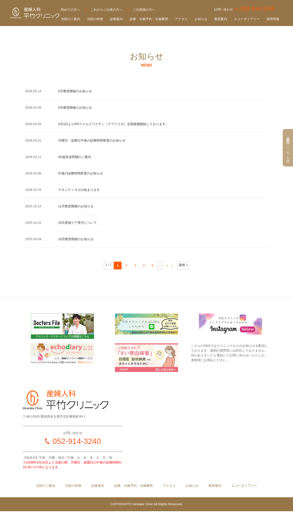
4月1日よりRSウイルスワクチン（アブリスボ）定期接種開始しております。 (113, 124)
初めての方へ (70, 9)
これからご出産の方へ (106, 9)
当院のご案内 (70, 19)
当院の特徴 (95, 19)
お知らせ (201, 19)
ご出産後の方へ (144, 9)
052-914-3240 (76, 441)
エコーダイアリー (247, 19)
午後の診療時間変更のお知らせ (80, 173)
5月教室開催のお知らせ (75, 107)
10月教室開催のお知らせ (76, 239)
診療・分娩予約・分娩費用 (149, 19)
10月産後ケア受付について (77, 222)
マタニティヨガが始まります (79, 190)
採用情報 (272, 19)
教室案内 (220, 19)
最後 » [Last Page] (183, 265)
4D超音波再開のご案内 (74, 157)
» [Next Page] (167, 265)
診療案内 (116, 19)
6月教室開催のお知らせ (75, 91)
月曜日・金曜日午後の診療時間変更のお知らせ (91, 140)
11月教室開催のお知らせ (76, 206)
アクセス (181, 19)
